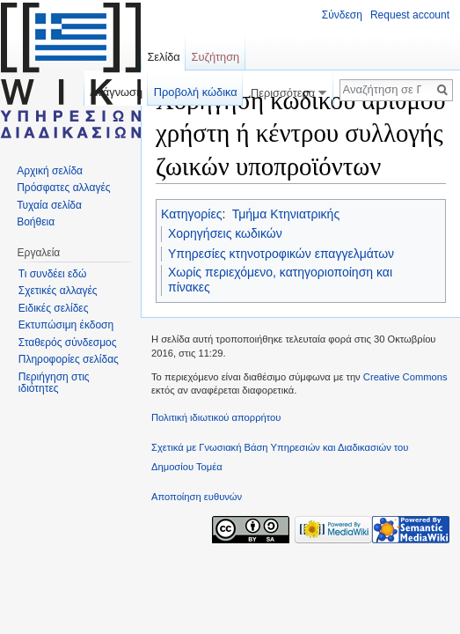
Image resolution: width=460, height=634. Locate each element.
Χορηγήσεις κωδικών (225, 233)
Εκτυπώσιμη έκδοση (65, 325)
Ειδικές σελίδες (53, 308)
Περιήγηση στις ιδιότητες (54, 383)
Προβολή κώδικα (195, 92)
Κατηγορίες (191, 214)
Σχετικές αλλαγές (58, 290)
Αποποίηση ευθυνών (196, 496)
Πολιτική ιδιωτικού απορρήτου (216, 417)
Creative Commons (405, 377)
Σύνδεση (342, 15)
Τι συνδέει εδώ (52, 274)
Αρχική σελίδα (50, 171)
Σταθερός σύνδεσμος (67, 342)
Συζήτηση (216, 56)
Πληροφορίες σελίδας (68, 359)
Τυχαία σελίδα (49, 205)
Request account (409, 15)
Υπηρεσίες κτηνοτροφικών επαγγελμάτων (281, 254)
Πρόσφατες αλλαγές (63, 187)
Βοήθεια (36, 222)
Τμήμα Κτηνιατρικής (286, 214)
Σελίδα (163, 56)
